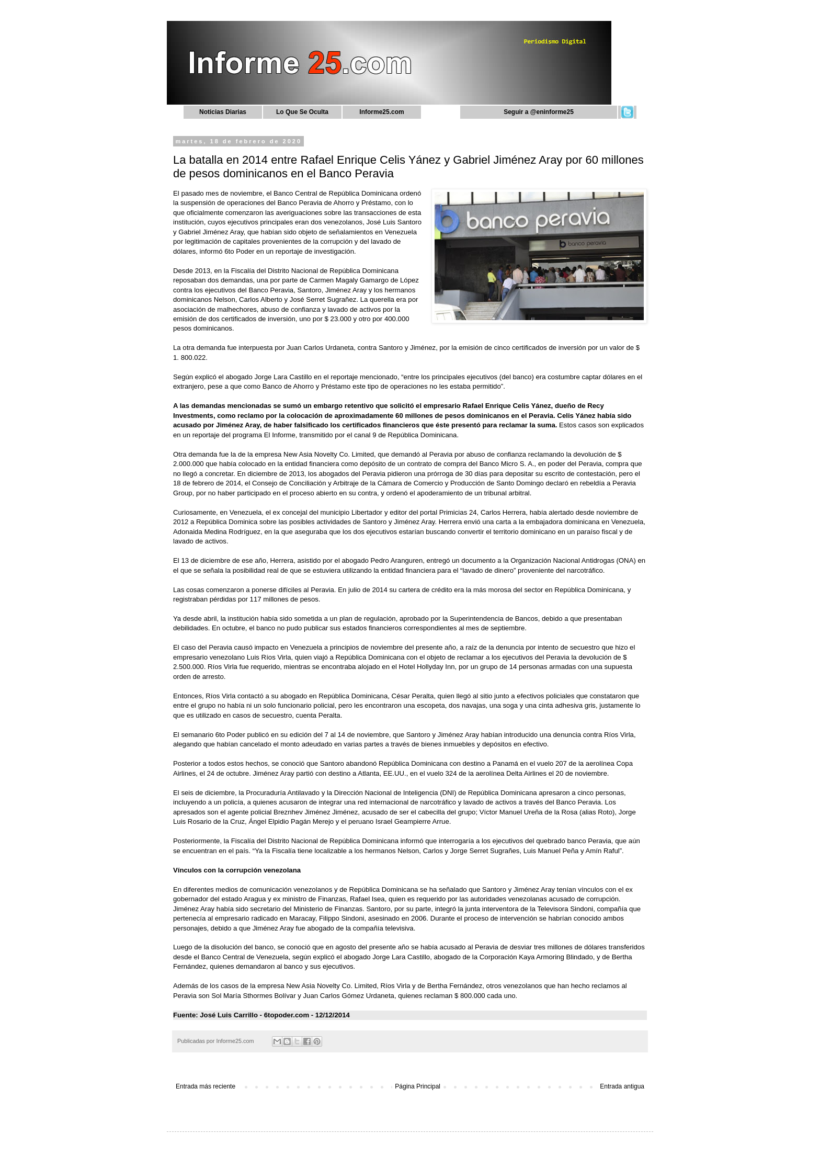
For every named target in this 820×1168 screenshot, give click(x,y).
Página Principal (417, 1086)
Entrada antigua (622, 1086)
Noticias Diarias (222, 112)
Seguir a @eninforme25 (539, 112)
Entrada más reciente (205, 1086)
